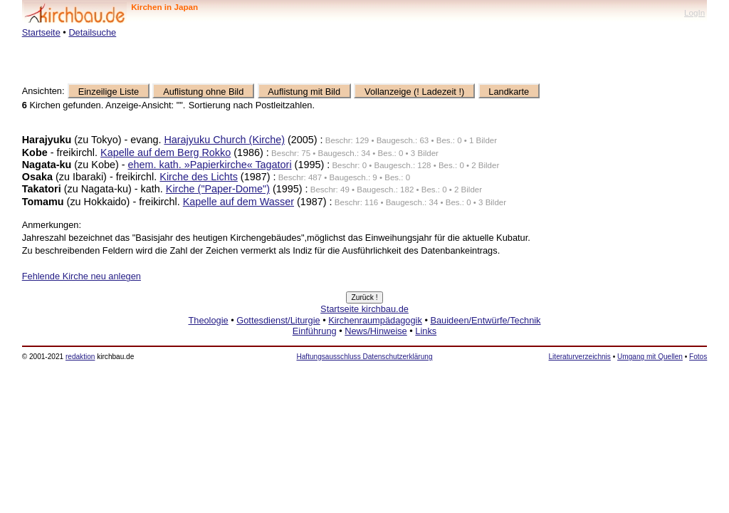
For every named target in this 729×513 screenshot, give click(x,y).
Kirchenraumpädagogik (375, 320)
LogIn (694, 12)
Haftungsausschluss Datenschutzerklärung (364, 357)
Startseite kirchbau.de (364, 309)
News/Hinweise (376, 331)
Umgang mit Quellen (650, 357)
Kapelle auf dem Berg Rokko (165, 152)
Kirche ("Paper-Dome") (218, 189)
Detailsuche (92, 32)
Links (425, 331)
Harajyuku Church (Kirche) (224, 139)
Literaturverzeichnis (580, 357)
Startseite (41, 32)
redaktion (80, 357)
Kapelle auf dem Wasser (238, 201)
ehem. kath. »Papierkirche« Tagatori (209, 164)
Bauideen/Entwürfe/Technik (485, 320)
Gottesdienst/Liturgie (278, 320)
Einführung (315, 331)
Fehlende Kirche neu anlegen (81, 276)
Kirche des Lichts (198, 176)
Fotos (698, 357)
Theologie (208, 320)
